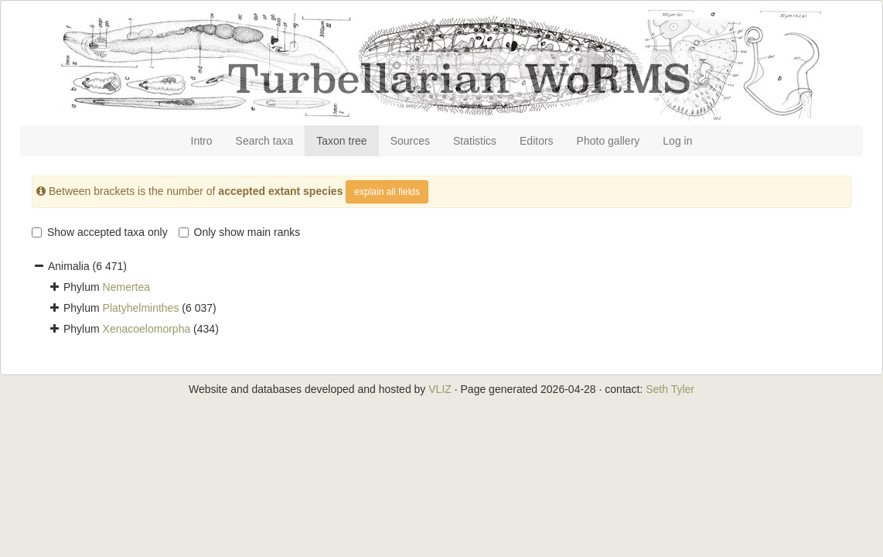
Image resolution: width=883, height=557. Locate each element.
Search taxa (265, 141)
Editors (537, 141)
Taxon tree (341, 141)
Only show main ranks (240, 232)
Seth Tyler (670, 389)
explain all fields (387, 191)
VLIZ (440, 389)
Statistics (474, 141)
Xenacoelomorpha (147, 329)
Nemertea (126, 287)
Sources (410, 141)
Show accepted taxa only (100, 232)
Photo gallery (608, 141)
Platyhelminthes (141, 308)
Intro (202, 141)
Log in (677, 141)
